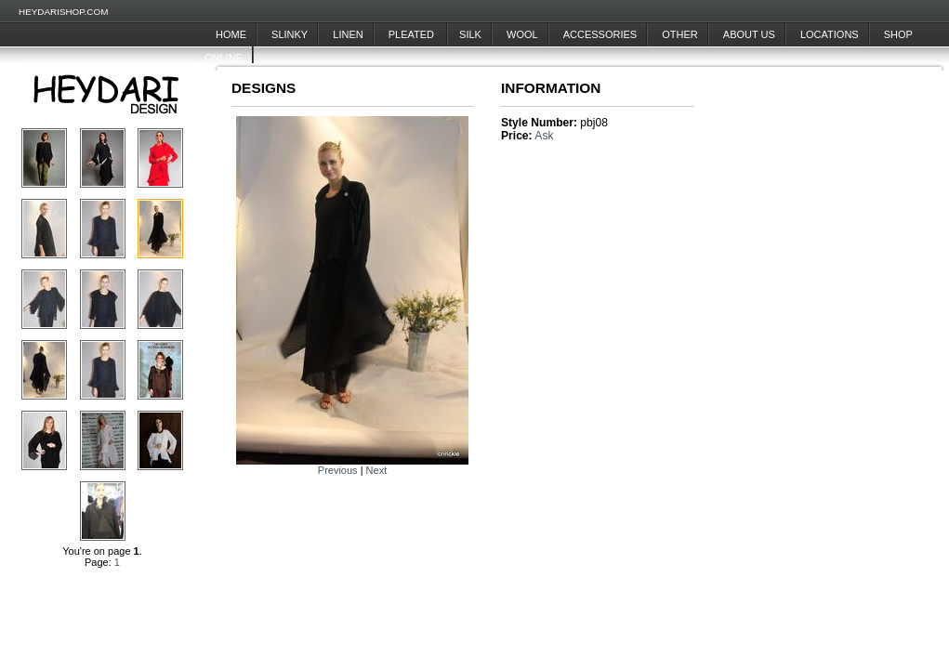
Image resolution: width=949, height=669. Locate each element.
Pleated (413, 34)
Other (680, 34)
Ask (543, 135)
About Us (749, 34)
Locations (829, 34)
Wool (522, 34)
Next (377, 470)
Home (231, 34)
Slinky (289, 34)
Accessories (600, 34)
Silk (470, 34)
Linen (347, 34)
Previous (338, 470)
